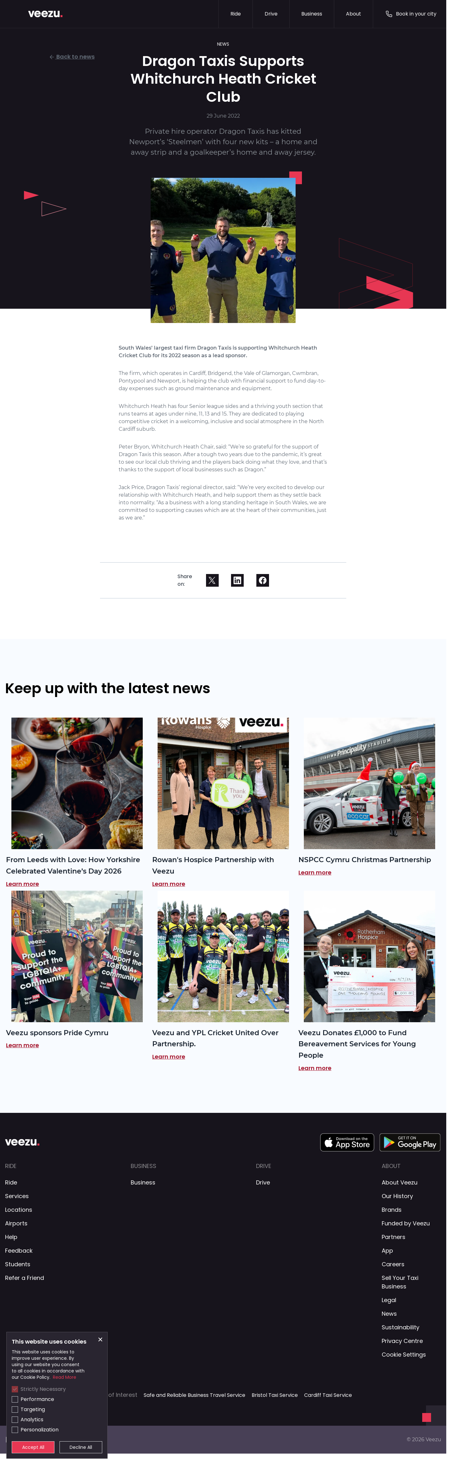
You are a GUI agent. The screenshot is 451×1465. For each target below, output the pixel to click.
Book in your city (410, 14)
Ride (235, 13)
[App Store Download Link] (347, 1142)
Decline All (81, 1447)
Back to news (72, 57)
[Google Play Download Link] (410, 1142)
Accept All (33, 1447)
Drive (271, 13)
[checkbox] (15, 1389)
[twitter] (212, 580)
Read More (64, 1377)
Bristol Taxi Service (275, 1395)
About (353, 13)
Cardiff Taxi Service (328, 1395)
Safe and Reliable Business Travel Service (194, 1395)
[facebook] (262, 580)
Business (311, 13)
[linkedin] (237, 580)
